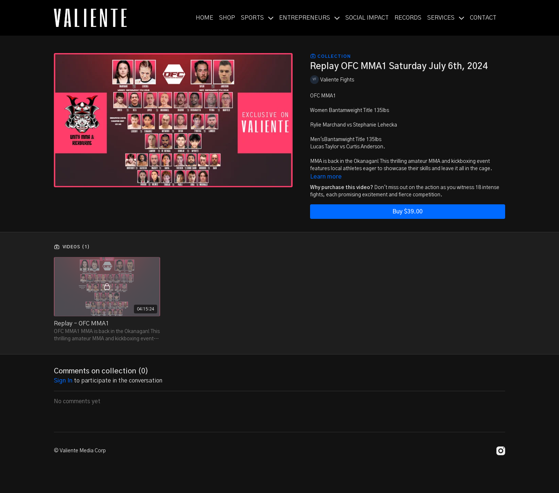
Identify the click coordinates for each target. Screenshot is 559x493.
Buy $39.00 (407, 212)
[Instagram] (500, 450)
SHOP (227, 18)
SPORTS (257, 18)
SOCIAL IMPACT (367, 18)
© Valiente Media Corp (80, 450)
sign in (63, 381)
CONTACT (483, 18)
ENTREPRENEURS (309, 18)
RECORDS (408, 18)
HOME (204, 18)
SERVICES (445, 18)
